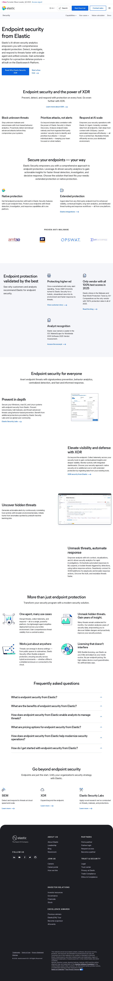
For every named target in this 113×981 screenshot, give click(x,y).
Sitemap (15, 955)
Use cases (83, 15)
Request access (87, 849)
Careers (51, 864)
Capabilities (70, 15)
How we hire (53, 870)
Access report (37, 2)
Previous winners (54, 914)
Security (6, 15)
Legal (83, 864)
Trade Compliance (88, 874)
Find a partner (86, 842)
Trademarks (16, 952)
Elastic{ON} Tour (54, 917)
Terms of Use (26, 952)
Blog (49, 849)
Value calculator (98, 15)
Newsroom (52, 852)
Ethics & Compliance (89, 877)
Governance (53, 896)
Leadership (52, 845)
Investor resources (55, 892)
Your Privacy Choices (72, 969)
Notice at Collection (57, 969)
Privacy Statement (38, 952)
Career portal (53, 867)
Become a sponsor (55, 921)
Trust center (86, 867)
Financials (52, 899)
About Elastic (53, 842)
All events (52, 924)
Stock (50, 902)
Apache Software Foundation (84, 964)
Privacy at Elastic (88, 870)
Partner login (86, 845)
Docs (109, 15)
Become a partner (88, 852)
